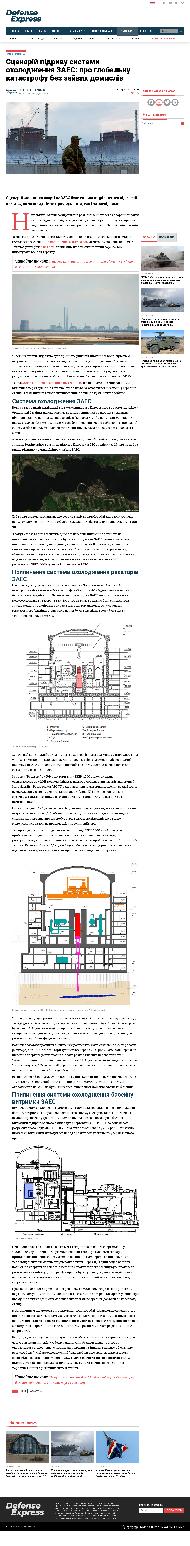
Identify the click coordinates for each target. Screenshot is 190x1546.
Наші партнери (113, 38)
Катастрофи (33, 1391)
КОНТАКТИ (179, 1527)
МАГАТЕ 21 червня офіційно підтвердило (52, 383)
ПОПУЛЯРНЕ (166, 237)
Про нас (13, 38)
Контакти (135, 38)
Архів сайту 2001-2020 (163, 38)
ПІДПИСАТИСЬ (174, 1510)
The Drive (48, 247)
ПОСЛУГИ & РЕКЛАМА (149, 1527)
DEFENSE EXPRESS (33, 90)
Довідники (76, 38)
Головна (9, 54)
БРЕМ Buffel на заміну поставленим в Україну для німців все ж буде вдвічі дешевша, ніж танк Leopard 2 (161, 281)
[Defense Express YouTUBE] (170, 3)
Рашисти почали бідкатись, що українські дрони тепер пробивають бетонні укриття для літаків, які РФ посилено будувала (27, 1474)
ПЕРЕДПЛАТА (166, 1527)
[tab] (149, 237)
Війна (22, 1391)
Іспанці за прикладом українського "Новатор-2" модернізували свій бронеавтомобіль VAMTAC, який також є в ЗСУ (162, 365)
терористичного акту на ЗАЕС (69, 242)
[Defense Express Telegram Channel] (182, 3)
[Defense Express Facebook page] (164, 3)
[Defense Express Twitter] (177, 3)
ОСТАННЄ (149, 237)
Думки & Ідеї (20, 54)
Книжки (93, 38)
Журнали (58, 38)
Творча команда (35, 38)
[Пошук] (181, 31)
